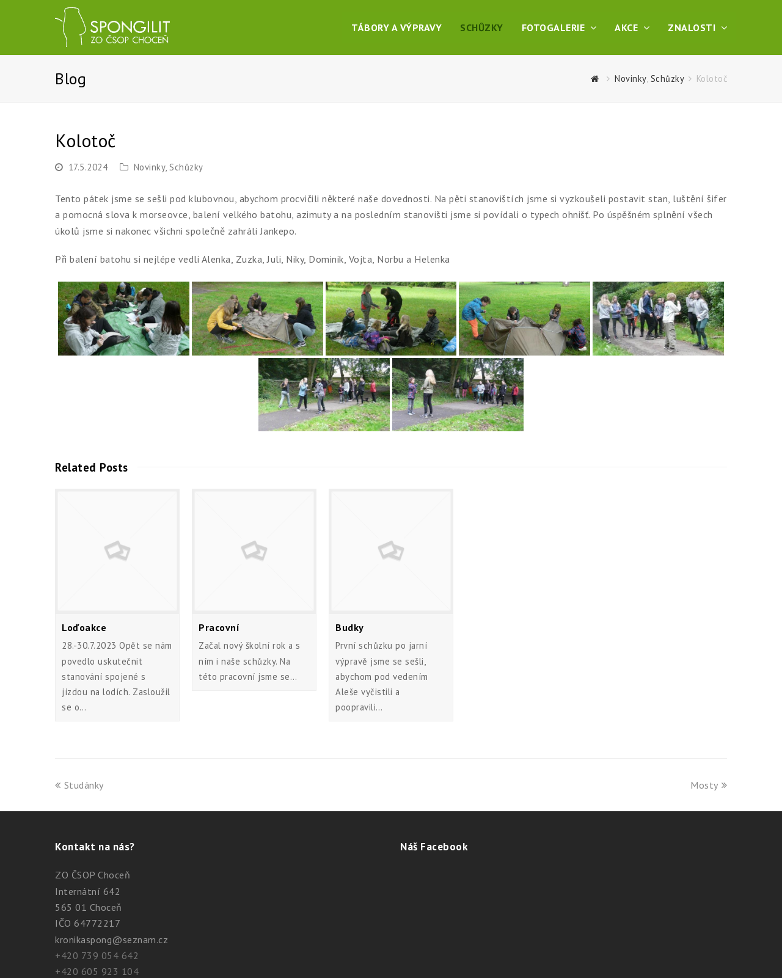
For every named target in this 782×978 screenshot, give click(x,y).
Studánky (79, 785)
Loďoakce (84, 627)
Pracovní (219, 627)
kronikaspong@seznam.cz (111, 939)
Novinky (150, 167)
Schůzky (186, 167)
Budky (349, 627)
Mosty (708, 785)
